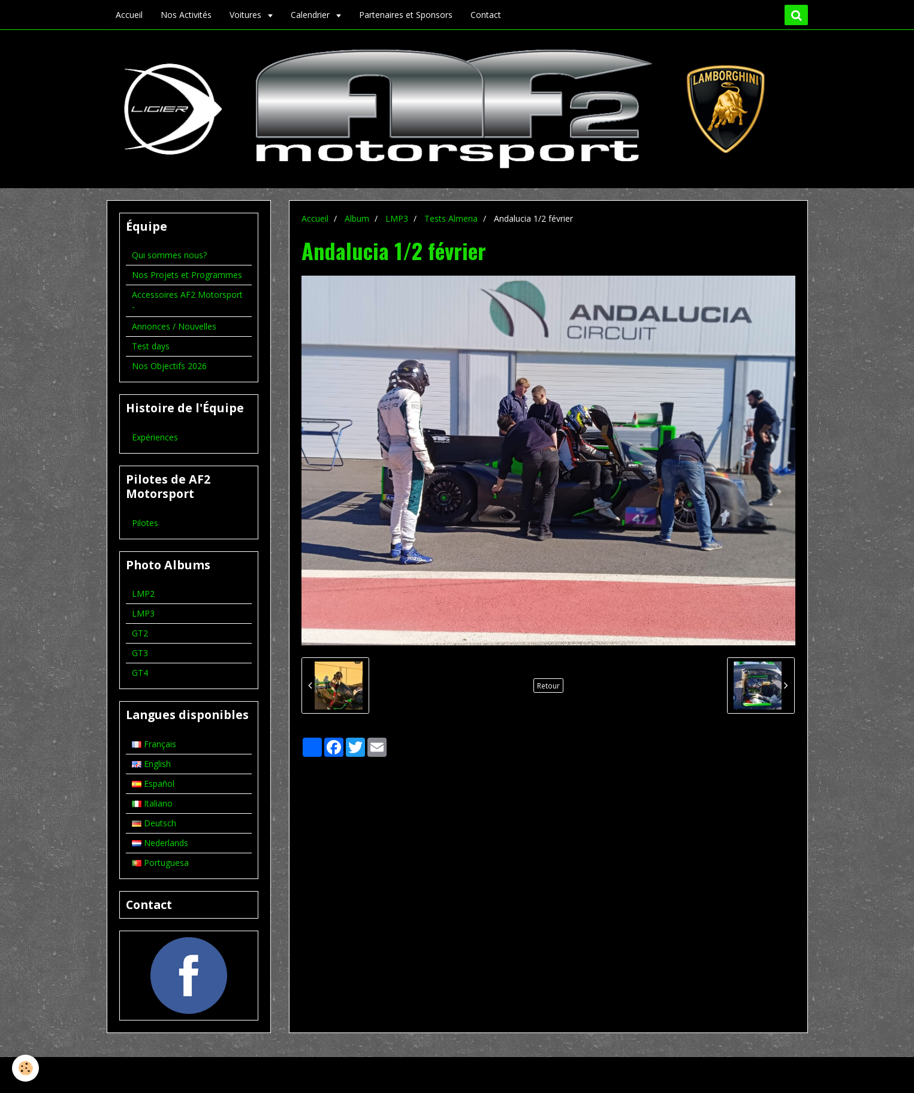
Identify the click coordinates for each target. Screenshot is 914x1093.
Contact (485, 14)
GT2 (140, 633)
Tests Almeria (451, 218)
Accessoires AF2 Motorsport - (187, 300)
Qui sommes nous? (169, 255)
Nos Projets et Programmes (187, 274)
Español (153, 783)
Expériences (155, 437)
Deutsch (154, 823)
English (151, 763)
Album (357, 218)
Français (154, 744)
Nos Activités (186, 14)
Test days (151, 346)
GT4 (140, 672)
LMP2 (143, 593)
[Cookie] (25, 1068)
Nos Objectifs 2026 (169, 366)
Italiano (152, 803)
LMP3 (396, 218)
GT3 (140, 653)
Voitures (247, 14)
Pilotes (145, 523)
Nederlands (160, 843)
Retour (548, 685)
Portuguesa (160, 862)
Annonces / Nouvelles (174, 326)
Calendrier (311, 14)
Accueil (129, 14)
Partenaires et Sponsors (406, 14)
